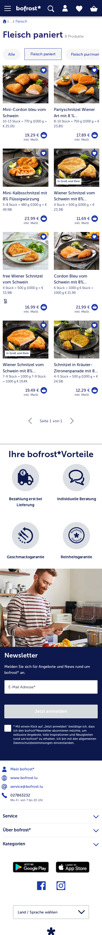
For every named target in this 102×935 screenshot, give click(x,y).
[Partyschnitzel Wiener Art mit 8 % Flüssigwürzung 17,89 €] (77, 107)
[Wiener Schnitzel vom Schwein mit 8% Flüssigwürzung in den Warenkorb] (94, 218)
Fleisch (21, 21)
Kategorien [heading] (51, 843)
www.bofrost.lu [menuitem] (20, 778)
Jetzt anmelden (51, 711)
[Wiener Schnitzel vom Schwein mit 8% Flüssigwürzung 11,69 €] (77, 190)
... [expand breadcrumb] (11, 21)
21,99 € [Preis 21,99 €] (83, 307)
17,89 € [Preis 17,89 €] (83, 135)
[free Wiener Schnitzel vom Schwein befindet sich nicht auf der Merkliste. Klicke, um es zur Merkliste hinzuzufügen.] (43, 237)
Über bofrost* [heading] (51, 829)
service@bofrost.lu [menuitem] (23, 786)
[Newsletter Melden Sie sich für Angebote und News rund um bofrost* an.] (51, 704)
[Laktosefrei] (5, 301)
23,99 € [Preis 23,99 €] (31, 218)
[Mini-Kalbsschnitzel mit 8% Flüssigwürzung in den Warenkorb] (44, 218)
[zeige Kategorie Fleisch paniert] (43, 54)
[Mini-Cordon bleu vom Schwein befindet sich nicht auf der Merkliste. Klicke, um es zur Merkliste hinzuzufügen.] (43, 70)
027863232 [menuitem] (16, 795)
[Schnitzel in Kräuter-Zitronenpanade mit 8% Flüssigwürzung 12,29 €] (77, 362)
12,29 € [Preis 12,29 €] (83, 390)
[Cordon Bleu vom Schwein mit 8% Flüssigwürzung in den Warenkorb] (94, 307)
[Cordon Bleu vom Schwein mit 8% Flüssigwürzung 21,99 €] (77, 276)
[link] (28, 8)
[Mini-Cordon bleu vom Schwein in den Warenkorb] (44, 135)
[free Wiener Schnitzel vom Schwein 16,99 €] (25, 276)
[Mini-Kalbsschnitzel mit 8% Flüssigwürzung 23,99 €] (25, 190)
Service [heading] (51, 815)
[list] (51, 519)
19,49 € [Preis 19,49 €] (32, 390)
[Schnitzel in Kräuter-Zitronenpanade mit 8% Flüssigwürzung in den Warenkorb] (94, 390)
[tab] (65, 8)
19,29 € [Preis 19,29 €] (32, 135)
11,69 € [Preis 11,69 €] (83, 218)
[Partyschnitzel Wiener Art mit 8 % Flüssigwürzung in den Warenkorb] (94, 135)
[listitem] (25, 490)
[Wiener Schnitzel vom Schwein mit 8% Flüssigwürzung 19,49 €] (25, 362)
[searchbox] (51, 9)
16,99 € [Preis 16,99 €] (32, 307)
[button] (10, 8)
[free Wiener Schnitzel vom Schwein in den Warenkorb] (44, 307)
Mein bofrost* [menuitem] (19, 769)
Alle (11, 54)
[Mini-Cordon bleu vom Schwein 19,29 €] (25, 107)
